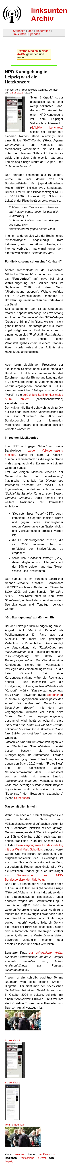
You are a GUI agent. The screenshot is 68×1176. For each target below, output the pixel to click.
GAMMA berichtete (46, 127)
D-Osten (42, 1157)
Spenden (34, 34)
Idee (30, 30)
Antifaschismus (48, 1154)
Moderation (43, 30)
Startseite (19, 30)
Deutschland (27, 1157)
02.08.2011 (16, 92)
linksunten (19, 34)
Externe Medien (27, 50)
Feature (19, 1154)
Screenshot (54, 694)
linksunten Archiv (49, 15)
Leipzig (9, 1161)
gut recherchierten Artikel (46, 952)
